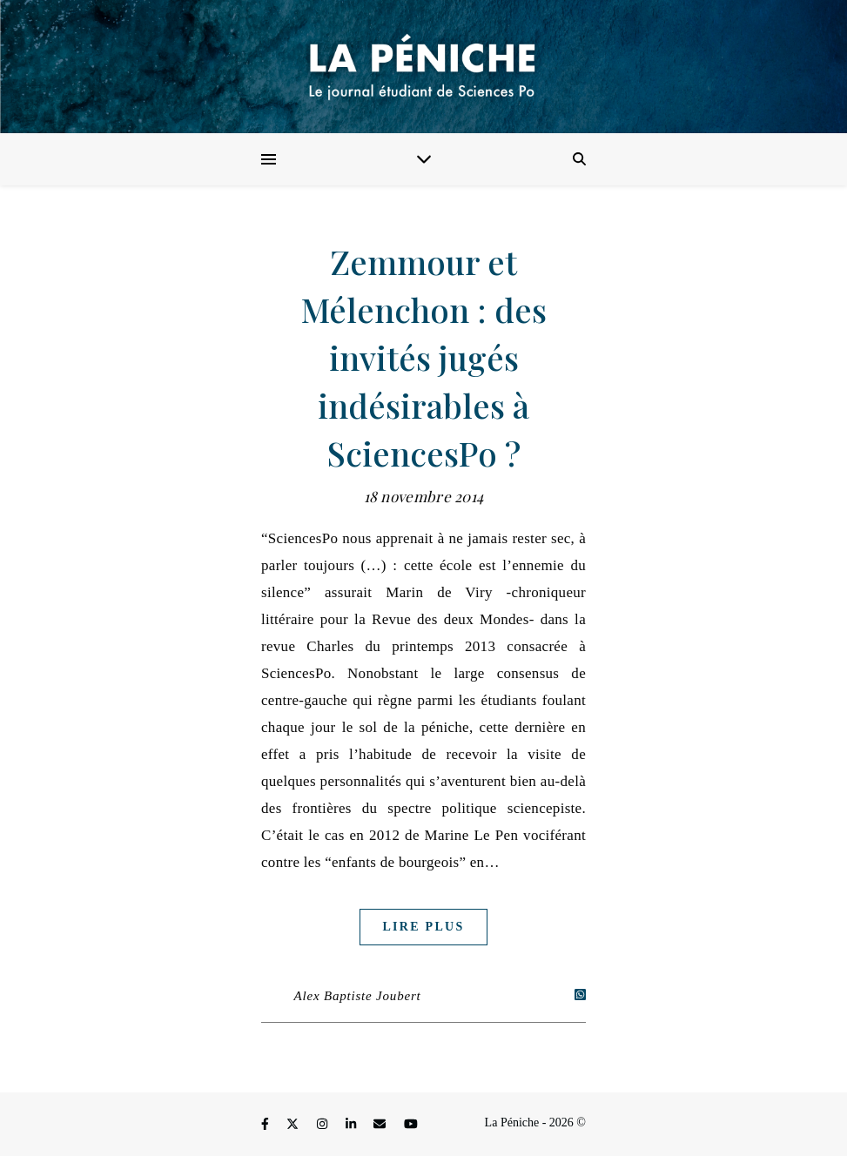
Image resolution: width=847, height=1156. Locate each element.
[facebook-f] (266, 1125)
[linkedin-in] (353, 1125)
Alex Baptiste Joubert (357, 996)
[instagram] (324, 1125)
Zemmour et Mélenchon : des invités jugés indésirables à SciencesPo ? (424, 357)
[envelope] (381, 1125)
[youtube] (411, 1125)
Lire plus (423, 926)
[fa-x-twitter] (294, 1125)
